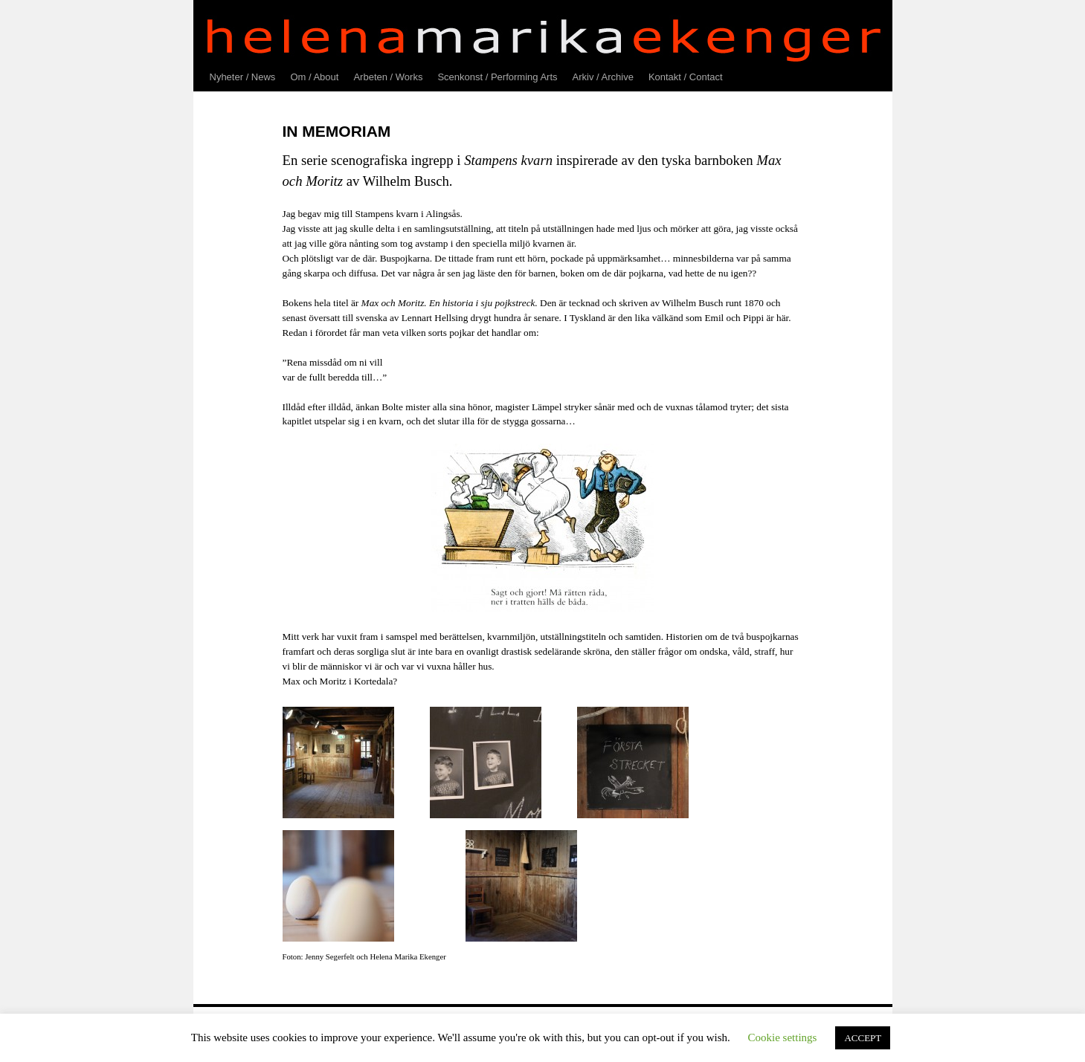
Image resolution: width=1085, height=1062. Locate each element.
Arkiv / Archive (603, 76)
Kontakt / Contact (685, 76)
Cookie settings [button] (782, 1037)
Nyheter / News (243, 76)
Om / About (314, 76)
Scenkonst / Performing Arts (497, 76)
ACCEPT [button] (862, 1037)
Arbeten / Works (387, 76)
